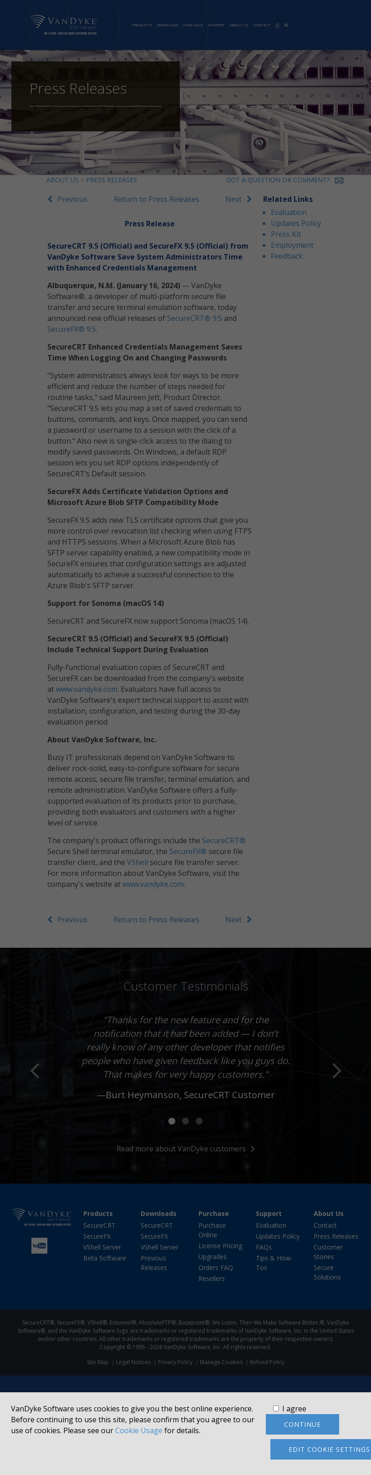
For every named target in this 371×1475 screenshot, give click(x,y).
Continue (302, 1424)
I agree (294, 1409)
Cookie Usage (139, 1430)
